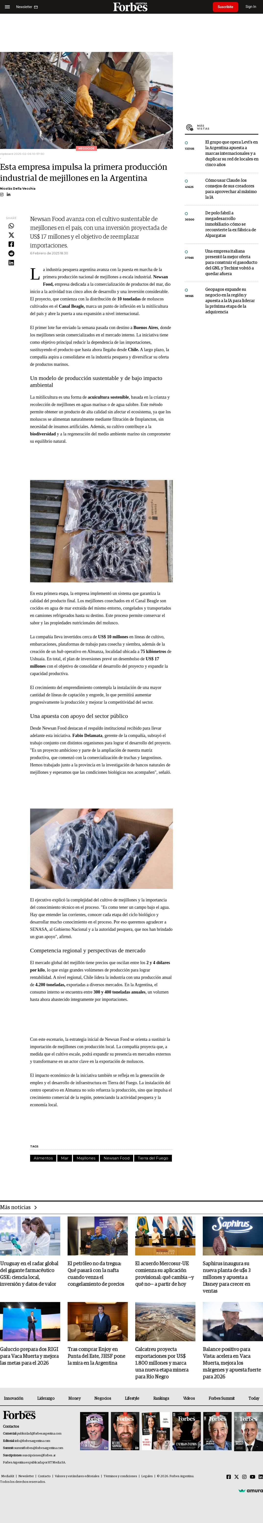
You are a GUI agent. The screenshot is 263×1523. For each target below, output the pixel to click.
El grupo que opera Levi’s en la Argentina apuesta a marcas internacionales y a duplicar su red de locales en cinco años (231, 153)
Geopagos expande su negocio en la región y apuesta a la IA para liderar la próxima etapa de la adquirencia (230, 301)
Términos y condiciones (120, 1476)
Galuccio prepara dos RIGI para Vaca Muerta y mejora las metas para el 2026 (29, 1356)
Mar (64, 1158)
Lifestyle (132, 1398)
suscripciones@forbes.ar (39, 1455)
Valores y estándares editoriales (77, 1476)
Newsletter (26, 1476)
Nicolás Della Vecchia (18, 188)
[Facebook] (229, 1477)
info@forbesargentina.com (32, 1441)
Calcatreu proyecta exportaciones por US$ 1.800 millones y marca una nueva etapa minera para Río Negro (161, 1363)
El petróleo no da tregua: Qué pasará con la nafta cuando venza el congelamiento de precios (96, 1274)
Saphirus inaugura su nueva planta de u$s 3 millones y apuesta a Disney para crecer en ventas (227, 1277)
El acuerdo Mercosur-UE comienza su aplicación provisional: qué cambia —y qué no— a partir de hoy (164, 1274)
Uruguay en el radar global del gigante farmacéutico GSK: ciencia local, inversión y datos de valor (29, 1274)
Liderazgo (45, 1398)
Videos (189, 1398)
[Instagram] (244, 1477)
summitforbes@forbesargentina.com (38, 1448)
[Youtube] (252, 1477)
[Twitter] (236, 1477)
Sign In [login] (251, 7)
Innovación (13, 1398)
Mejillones (86, 1158)
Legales (147, 1476)
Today (254, 1398)
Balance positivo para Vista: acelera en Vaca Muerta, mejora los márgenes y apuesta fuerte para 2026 (232, 1363)
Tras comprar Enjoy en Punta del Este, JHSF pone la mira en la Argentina (96, 1356)
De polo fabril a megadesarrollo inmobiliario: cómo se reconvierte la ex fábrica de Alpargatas (230, 224)
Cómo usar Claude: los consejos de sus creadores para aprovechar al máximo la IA (231, 189)
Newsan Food (117, 1158)
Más (227, 127)
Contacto (44, 1476)
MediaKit (7, 1476)
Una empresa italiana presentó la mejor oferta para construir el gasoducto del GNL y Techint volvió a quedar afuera (231, 262)
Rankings (161, 1398)
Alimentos (43, 1158)
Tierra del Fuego (153, 1158)
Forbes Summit (222, 1398)
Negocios (102, 1398)
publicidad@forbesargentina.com (39, 1433)
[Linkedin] (261, 1477)
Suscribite (225, 7)
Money (74, 1398)
